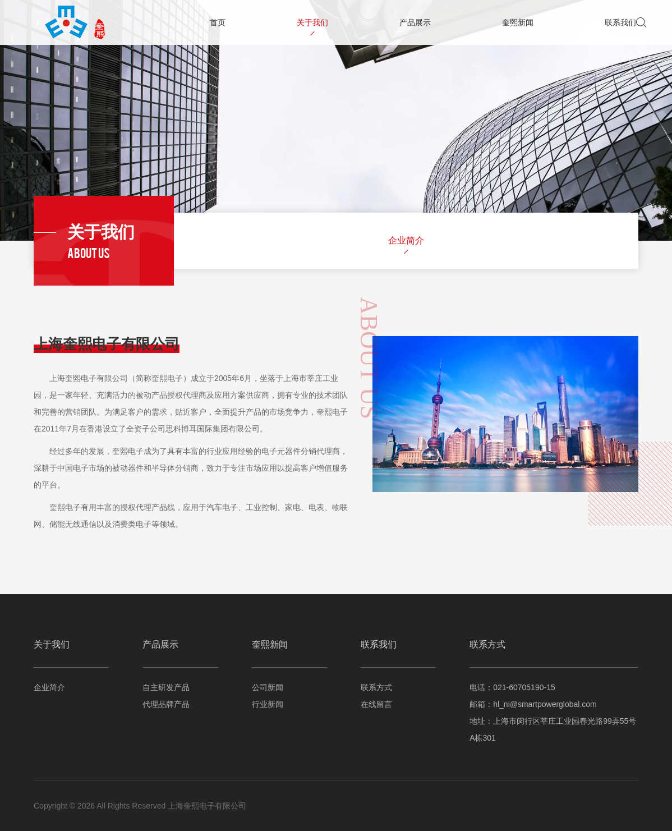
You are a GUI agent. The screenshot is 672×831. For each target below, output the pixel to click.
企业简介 (406, 240)
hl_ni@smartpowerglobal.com (545, 704)
